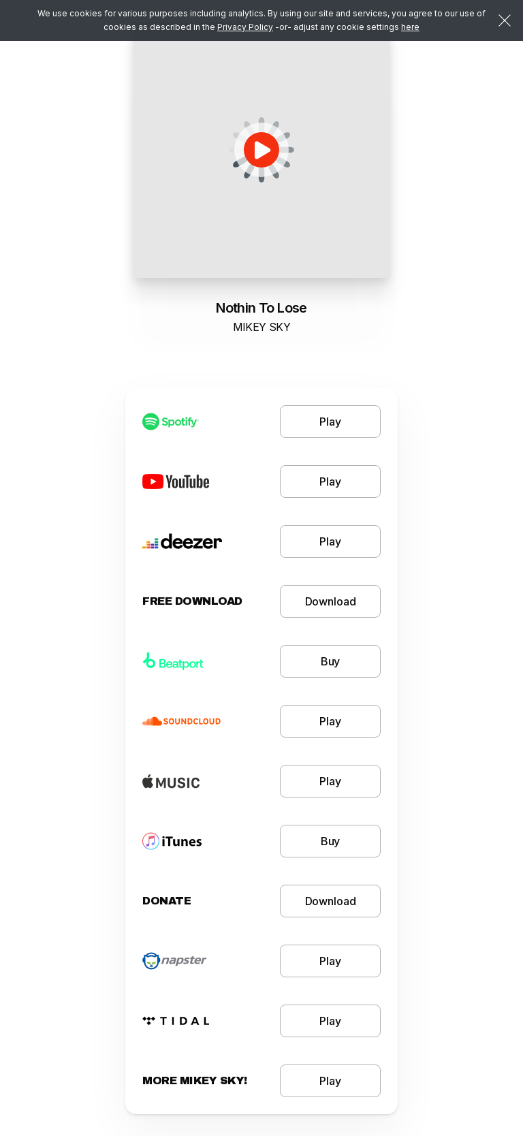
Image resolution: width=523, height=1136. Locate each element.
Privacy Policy (245, 27)
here (410, 27)
